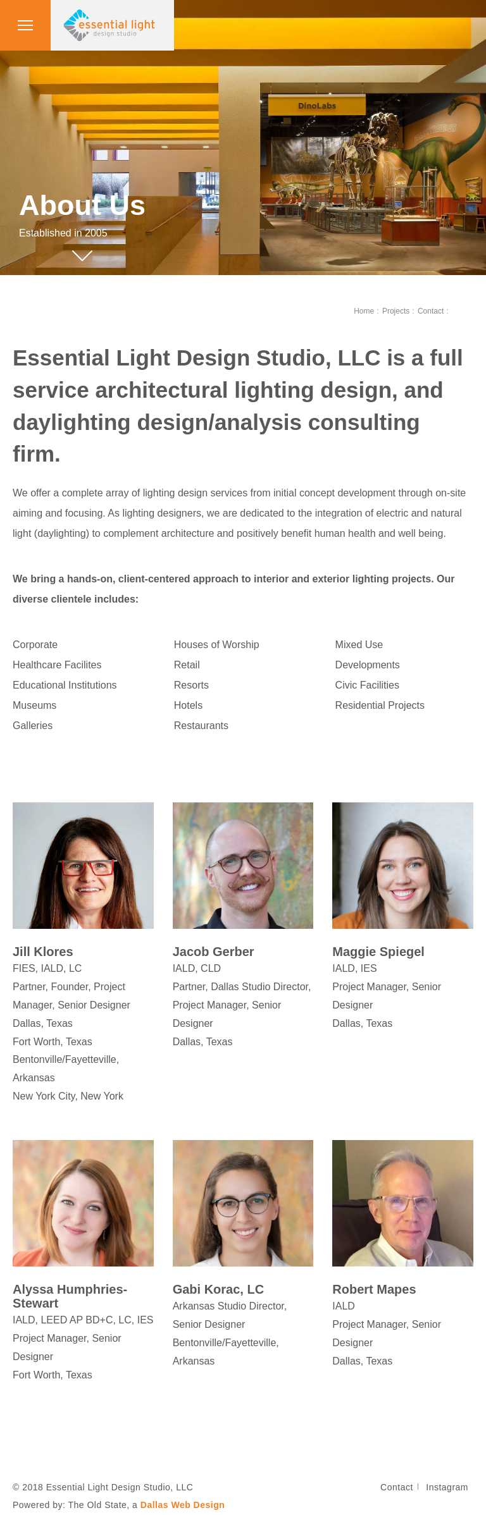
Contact (431, 311)
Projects (395, 311)
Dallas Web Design (182, 1505)
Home (364, 311)
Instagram (447, 1487)
